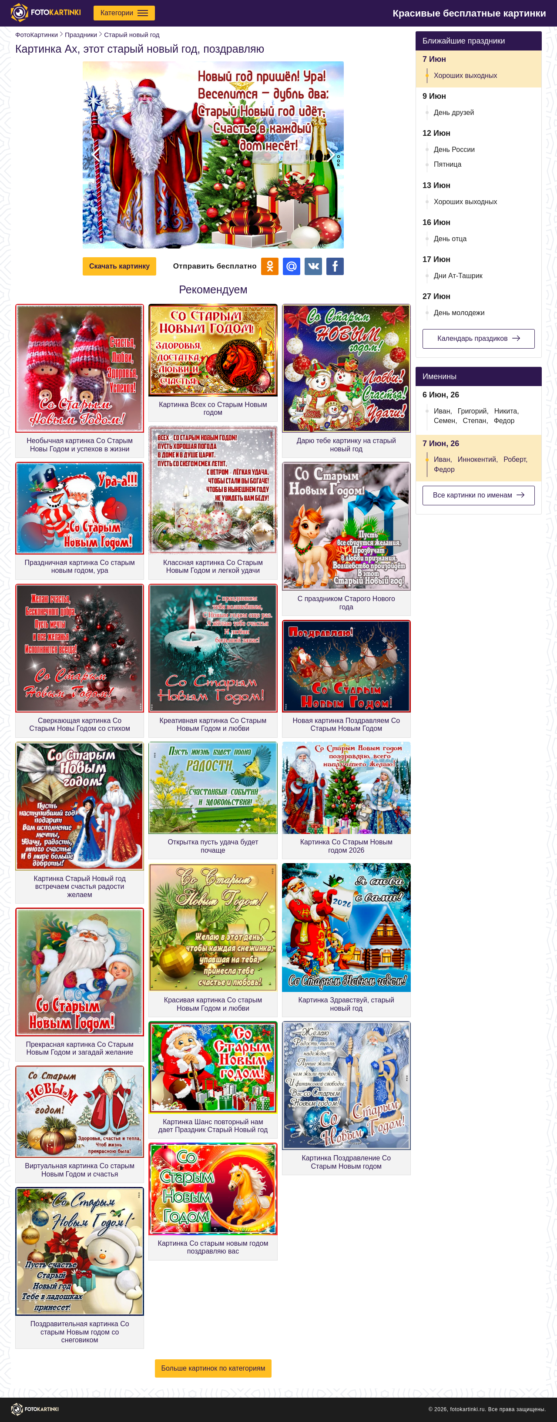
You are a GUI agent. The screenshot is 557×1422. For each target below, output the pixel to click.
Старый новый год (131, 34)
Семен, (445, 420)
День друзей (454, 112)
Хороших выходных (465, 75)
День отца (450, 238)
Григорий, (473, 411)
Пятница (447, 164)
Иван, (443, 411)
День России (454, 149)
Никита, (506, 411)
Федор (504, 420)
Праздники (81, 34)
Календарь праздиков (478, 338)
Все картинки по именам (478, 495)
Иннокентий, (478, 459)
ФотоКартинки (36, 34)
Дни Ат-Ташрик (458, 275)
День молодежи (459, 312)
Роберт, (515, 459)
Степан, (475, 420)
